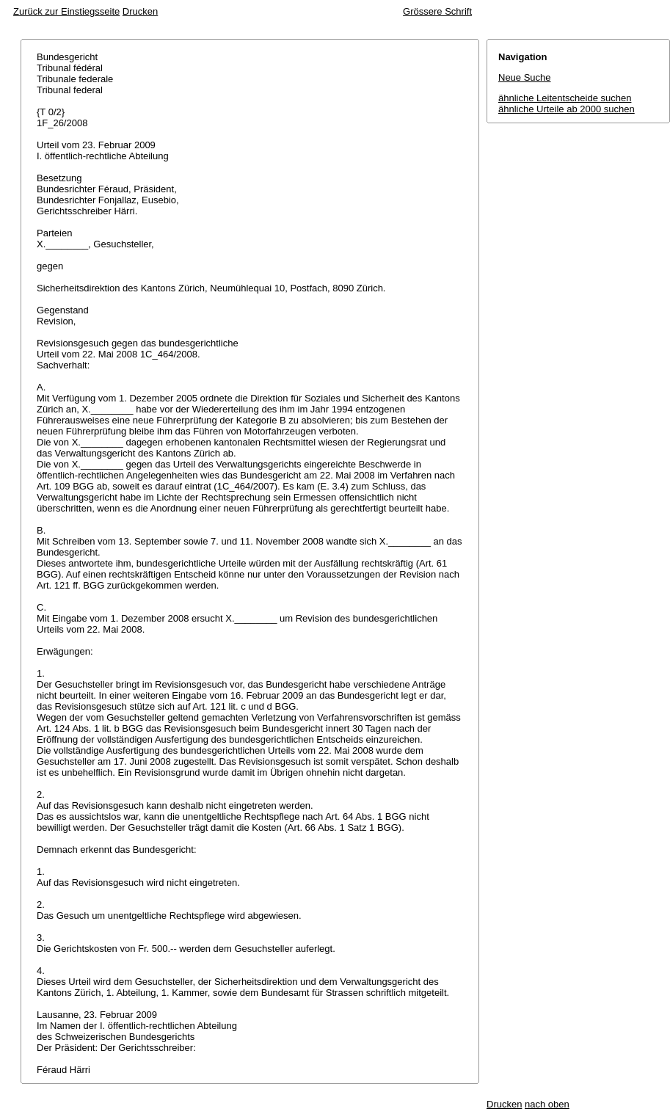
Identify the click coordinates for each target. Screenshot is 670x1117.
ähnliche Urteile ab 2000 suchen (566, 108)
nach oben (547, 1104)
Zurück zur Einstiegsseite (66, 11)
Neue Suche (524, 77)
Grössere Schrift (437, 11)
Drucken (140, 11)
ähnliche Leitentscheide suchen (564, 97)
